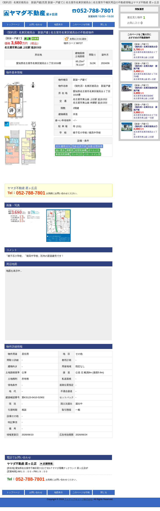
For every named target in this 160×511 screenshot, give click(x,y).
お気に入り (135, 23)
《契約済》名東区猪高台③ (145, 47)
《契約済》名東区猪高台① (145, 126)
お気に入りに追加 (76, 39)
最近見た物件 (136, 17)
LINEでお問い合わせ (85, 177)
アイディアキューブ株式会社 (78, 499)
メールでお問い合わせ (31, 177)
